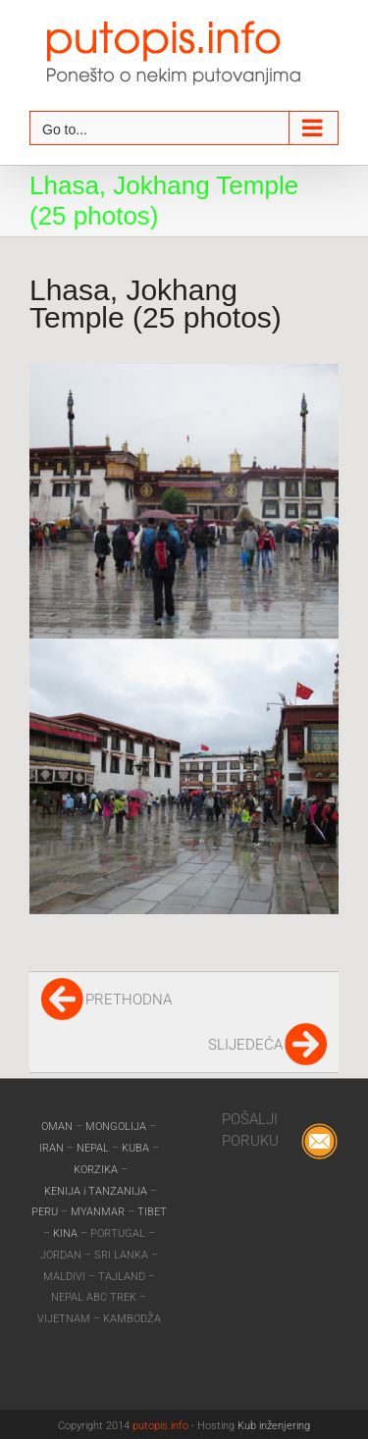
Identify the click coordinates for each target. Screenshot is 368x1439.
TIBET (152, 1212)
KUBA (135, 1148)
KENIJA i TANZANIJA (95, 1191)
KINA (66, 1233)
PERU (46, 1212)
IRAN (53, 1148)
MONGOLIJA (117, 1126)
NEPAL (94, 1148)
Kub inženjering (273, 1425)
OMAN (58, 1126)
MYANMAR (99, 1212)
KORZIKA (96, 1169)
